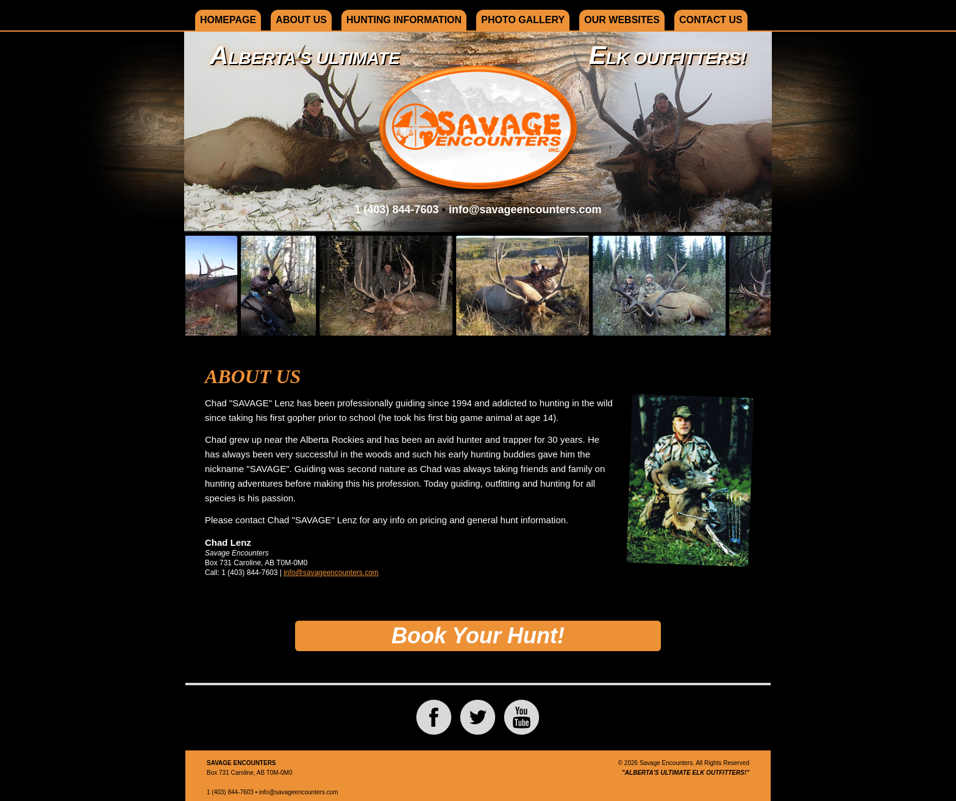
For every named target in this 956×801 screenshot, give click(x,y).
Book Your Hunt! (478, 635)
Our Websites (622, 20)
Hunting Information (404, 20)
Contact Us (711, 20)
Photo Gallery (523, 20)
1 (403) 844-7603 (396, 209)
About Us (301, 20)
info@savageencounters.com (525, 209)
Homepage (228, 20)
